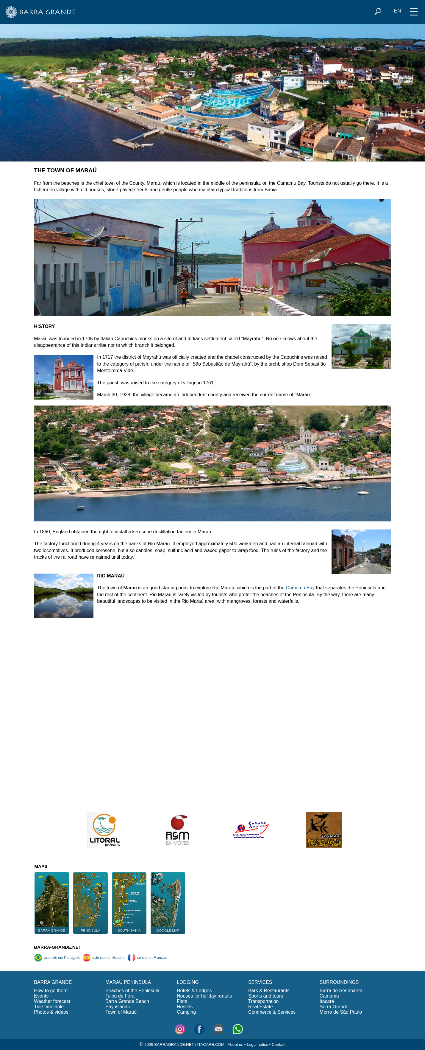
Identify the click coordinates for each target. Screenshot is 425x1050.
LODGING (188, 982)
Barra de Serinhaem (341, 990)
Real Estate (260, 1006)
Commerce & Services (272, 1012)
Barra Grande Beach (127, 1001)
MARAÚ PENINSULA (128, 982)
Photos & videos (51, 1012)
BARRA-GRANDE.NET (57, 947)
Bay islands (117, 1006)
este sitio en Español (103, 958)
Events (41, 995)
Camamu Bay (300, 587)
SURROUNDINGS (339, 982)
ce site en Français (147, 958)
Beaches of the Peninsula (132, 990)
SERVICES (260, 982)
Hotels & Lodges (194, 990)
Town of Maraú (121, 1012)
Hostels (185, 1006)
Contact (278, 1044)
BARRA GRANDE (53, 982)
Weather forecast (52, 1001)
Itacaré (327, 1001)
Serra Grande (334, 1006)
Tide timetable (49, 1006)
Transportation (263, 1001)
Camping (186, 1012)
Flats (182, 1001)
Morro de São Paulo (341, 1012)
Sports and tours (265, 995)
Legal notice (257, 1044)
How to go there (51, 990)
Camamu (329, 995)
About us (235, 1044)
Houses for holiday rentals (204, 995)
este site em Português (57, 958)
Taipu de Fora (120, 995)
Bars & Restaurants (269, 990)
